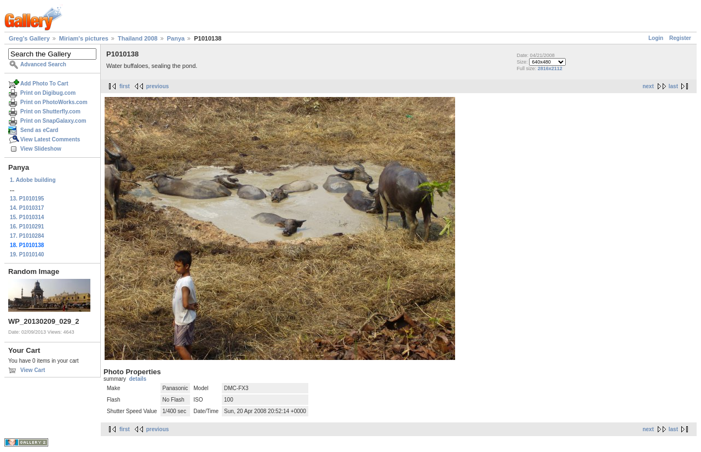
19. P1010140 (27, 254)
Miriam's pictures (83, 38)
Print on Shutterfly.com (50, 111)
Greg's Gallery (29, 38)
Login (655, 38)
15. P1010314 (27, 217)
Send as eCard (39, 130)
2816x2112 (550, 68)
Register (680, 38)
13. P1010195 (27, 199)
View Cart (32, 370)
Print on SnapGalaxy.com (53, 121)
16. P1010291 (27, 227)
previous (157, 86)
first (124, 86)
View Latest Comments (50, 139)
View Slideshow (40, 149)
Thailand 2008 (138, 38)
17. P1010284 (27, 236)
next (648, 86)
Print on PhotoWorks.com (54, 102)
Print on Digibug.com (48, 93)
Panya (176, 38)
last (673, 86)
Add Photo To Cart (44, 84)
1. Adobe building (33, 180)
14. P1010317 (27, 208)
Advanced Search (43, 64)
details (138, 379)
